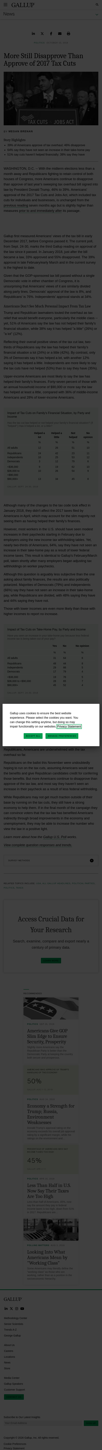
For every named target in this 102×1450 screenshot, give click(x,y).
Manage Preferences (62, 736)
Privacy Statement (69, 726)
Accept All (33, 736)
